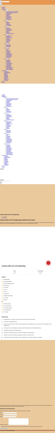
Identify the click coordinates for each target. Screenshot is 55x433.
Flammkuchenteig (7, 157)
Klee (7, 135)
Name (1, 412)
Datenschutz (12, 431)
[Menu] (2, 180)
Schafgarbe (8, 138)
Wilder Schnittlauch (9, 154)
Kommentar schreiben (4, 425)
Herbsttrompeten (9, 115)
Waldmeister (8, 146)
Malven (7, 127)
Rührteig (5, 163)
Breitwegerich (8, 103)
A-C (5, 97)
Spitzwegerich (8, 141)
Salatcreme (6, 165)
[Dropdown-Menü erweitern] (6, 107)
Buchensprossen (9, 106)
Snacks (5, 217)
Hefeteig (5, 158)
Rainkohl (8, 134)
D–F (5, 107)
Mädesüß (8, 128)
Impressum (8, 431)
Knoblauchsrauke (9, 123)
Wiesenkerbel (8, 149)
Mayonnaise (6, 161)
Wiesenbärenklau (9, 148)
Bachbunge (8, 101)
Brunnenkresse (8, 104)
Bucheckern (8, 105)
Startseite (3, 94)
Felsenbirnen (8, 111)
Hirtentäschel (8, 116)
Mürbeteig (6, 159)
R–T (5, 133)
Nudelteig (6, 160)
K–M (5, 120)
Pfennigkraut (8, 131)
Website (1, 416)
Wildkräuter (4, 96)
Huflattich (8, 118)
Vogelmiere (8, 145)
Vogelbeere (8, 144)
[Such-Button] (1, 183)
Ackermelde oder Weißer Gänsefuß (12, 98)
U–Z (5, 143)
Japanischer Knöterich (10, 119)
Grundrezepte (4, 155)
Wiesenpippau (8, 150)
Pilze (3, 217)
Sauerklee (8, 137)
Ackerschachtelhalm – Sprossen (11, 99)
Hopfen (7, 117)
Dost (7, 108)
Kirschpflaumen (9, 121)
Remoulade (6, 162)
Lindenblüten (8, 125)
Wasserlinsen (8, 147)
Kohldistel (8, 122)
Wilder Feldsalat (9, 153)
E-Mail (1, 414)
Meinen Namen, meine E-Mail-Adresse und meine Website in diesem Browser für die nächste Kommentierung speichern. (21, 427)
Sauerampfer (8, 136)
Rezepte (3, 95)
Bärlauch (7, 102)
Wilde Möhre (8, 151)
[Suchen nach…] (4, 181)
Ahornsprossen (8, 100)
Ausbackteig (6, 156)
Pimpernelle (8, 132)
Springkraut (8, 142)
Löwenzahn (8, 126)
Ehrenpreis (8, 109)
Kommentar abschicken (4, 429)
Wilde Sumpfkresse (9, 152)
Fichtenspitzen (8, 112)
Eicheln (7, 110)
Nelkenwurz (8, 130)
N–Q (5, 129)
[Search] (2, 169)
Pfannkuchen (6, 164)
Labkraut (7, 124)
